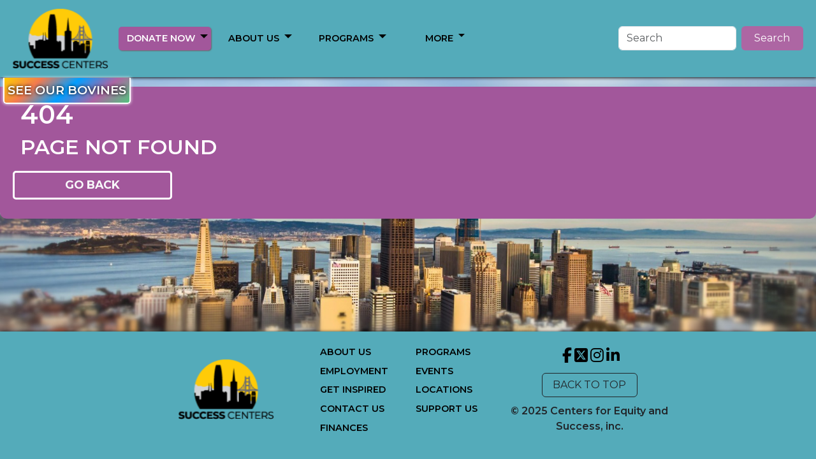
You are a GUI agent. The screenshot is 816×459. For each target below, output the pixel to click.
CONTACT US (352, 408)
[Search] (677, 38)
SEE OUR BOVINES (67, 90)
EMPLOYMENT (354, 371)
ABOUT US (253, 38)
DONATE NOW (161, 38)
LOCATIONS (444, 389)
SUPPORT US (446, 408)
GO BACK (92, 184)
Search (772, 38)
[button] (204, 36)
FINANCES (344, 427)
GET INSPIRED (353, 389)
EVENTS (434, 371)
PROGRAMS (443, 352)
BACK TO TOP (589, 385)
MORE (347, 38)
